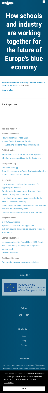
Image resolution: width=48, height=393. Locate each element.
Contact (24, 345)
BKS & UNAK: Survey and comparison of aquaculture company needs (21, 247)
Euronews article (7, 90)
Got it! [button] (23, 389)
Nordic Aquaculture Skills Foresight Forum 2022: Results (22, 242)
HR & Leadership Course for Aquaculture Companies (21, 145)
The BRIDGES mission (10, 253)
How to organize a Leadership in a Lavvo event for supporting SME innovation (20, 186)
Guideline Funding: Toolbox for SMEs (15, 195)
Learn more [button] (9, 383)
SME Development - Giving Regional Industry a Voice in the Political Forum (23, 231)
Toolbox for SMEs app (10, 167)
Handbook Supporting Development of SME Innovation (22, 212)
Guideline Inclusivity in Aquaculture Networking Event (21, 191)
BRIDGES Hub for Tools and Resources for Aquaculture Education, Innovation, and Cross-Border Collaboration (22, 156)
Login (24, 336)
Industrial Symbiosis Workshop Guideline (16, 141)
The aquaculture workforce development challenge (20, 262)
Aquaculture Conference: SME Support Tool (18, 225)
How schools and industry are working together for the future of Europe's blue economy (22, 200)
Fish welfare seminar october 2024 (15, 138)
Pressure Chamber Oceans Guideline (15, 174)
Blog (24, 341)
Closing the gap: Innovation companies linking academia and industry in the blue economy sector (24, 207)
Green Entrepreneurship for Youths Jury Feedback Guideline (24, 171)
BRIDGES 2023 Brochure (11, 222)
